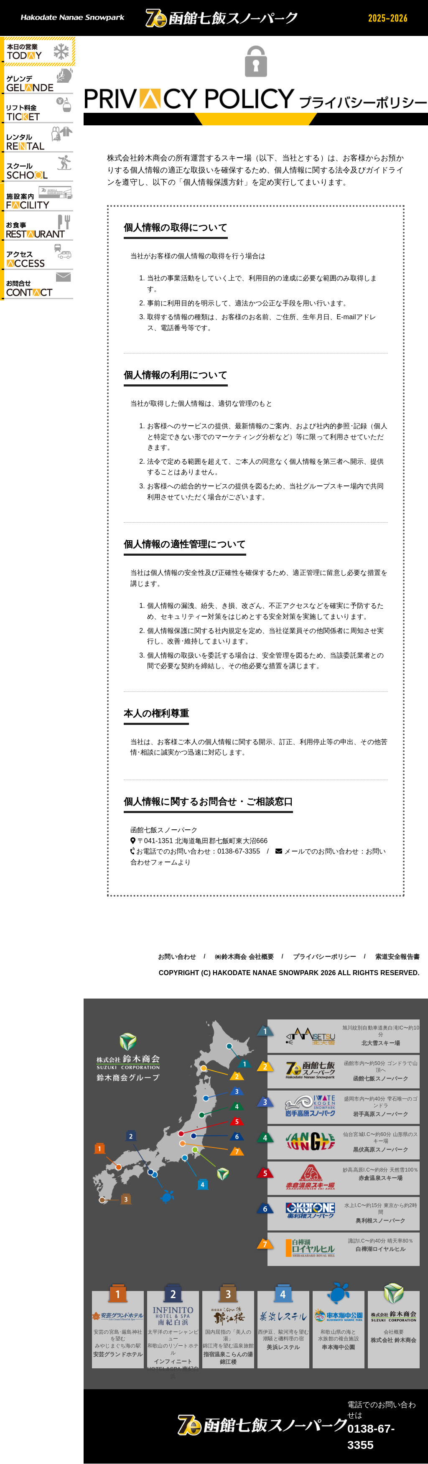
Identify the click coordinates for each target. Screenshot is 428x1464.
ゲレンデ (37, 81)
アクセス (37, 259)
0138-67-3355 (238, 851)
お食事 (37, 229)
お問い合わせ (37, 288)
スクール (37, 170)
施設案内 (37, 199)
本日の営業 (37, 51)
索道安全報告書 (397, 956)
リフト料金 (37, 110)
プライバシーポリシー (325, 956)
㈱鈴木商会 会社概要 (244, 956)
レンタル (37, 140)
